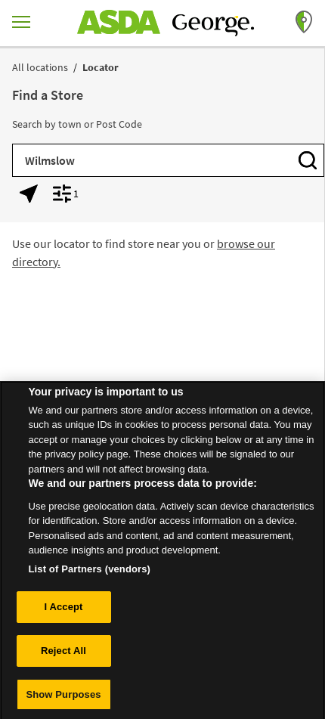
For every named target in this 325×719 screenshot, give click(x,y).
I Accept (63, 612)
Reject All (63, 655)
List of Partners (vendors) (90, 573)
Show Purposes (63, 699)
